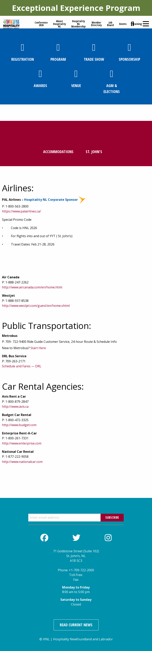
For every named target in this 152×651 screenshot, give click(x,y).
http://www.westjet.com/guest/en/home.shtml (36, 305)
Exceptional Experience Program (76, 7)
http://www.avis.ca (15, 406)
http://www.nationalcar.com (22, 462)
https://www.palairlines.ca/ (21, 211)
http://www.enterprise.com (21, 443)
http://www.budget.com (19, 425)
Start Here (38, 348)
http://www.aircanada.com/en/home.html (32, 287)
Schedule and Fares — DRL (21, 366)
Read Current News (76, 624)
